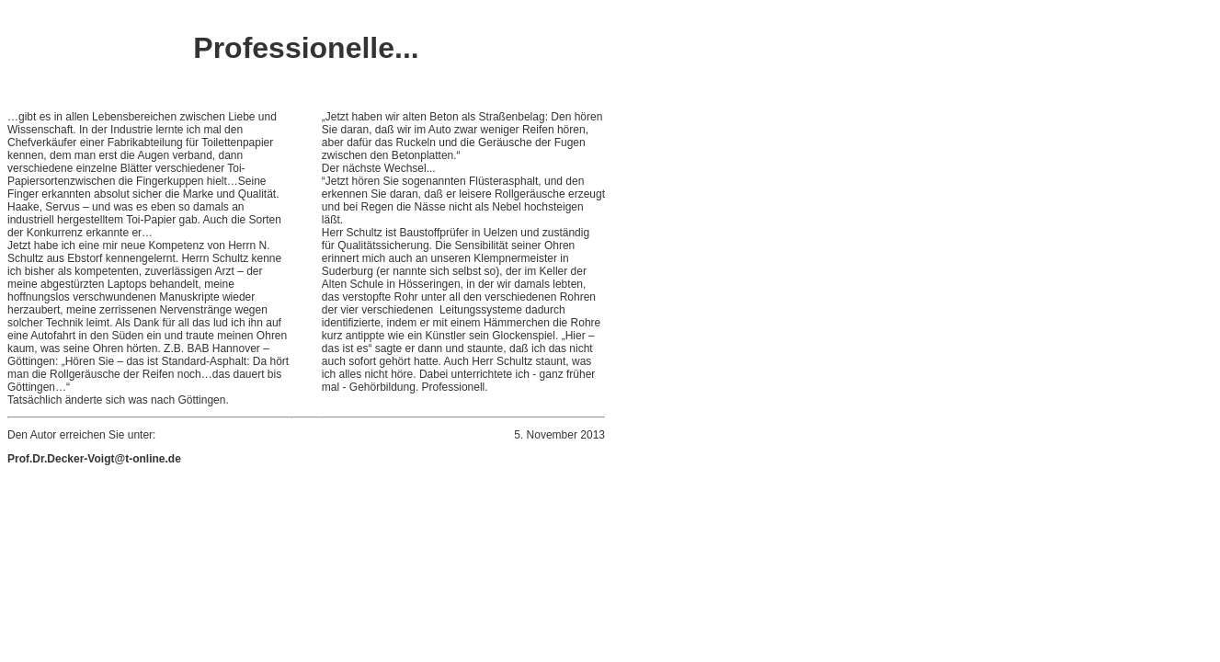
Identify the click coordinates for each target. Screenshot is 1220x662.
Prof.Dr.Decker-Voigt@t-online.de (94, 458)
